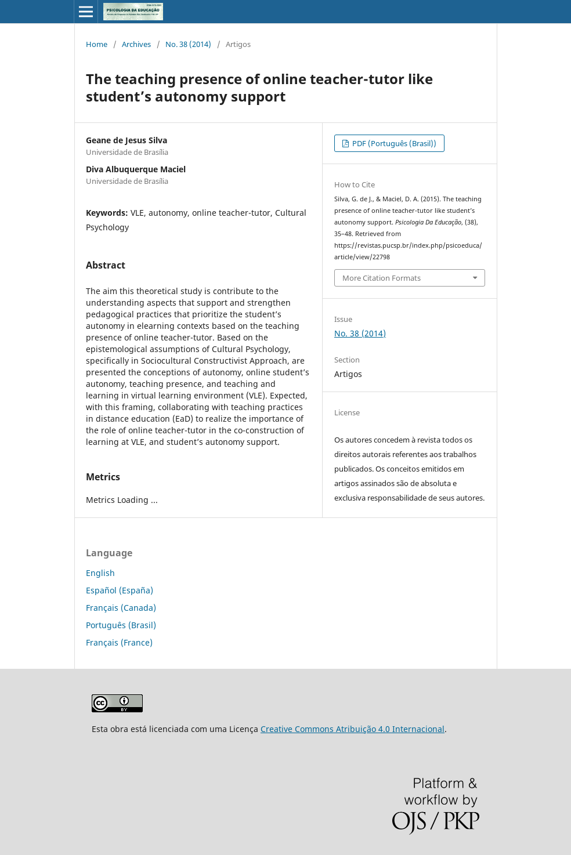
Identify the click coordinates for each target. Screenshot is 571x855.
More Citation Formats (381, 278)
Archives (136, 44)
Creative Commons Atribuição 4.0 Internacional (352, 728)
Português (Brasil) (121, 625)
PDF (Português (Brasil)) (393, 143)
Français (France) (119, 642)
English (100, 572)
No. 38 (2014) (188, 44)
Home (96, 44)
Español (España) (119, 590)
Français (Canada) (121, 607)
